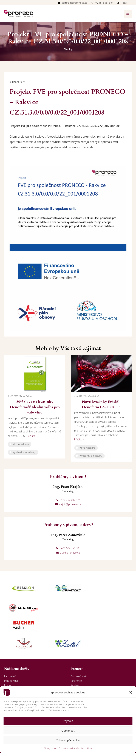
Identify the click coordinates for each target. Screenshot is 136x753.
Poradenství (11, 646)
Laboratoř (10, 642)
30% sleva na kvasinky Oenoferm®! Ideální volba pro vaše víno (35, 407)
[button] (130, 692)
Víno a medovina (21, 444)
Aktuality (75, 655)
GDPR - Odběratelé (81, 664)
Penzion (8, 660)
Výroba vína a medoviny (24, 452)
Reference (76, 646)
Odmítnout (68, 730)
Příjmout (68, 721)
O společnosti (79, 642)
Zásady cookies (50, 748)
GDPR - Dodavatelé (81, 669)
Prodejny (9, 655)
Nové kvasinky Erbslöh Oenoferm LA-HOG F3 (101, 404)
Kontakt (75, 660)
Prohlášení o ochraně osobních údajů (75, 748)
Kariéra (75, 651)
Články (68, 49)
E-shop (8, 651)
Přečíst (30, 436)
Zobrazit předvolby (68, 740)
